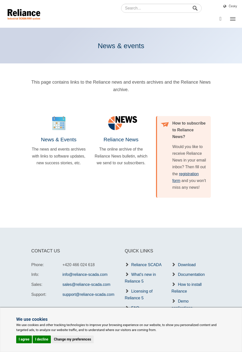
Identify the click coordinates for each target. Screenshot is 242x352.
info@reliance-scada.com (85, 274)
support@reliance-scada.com (88, 294)
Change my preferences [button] (72, 339)
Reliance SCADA (146, 265)
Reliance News (120, 139)
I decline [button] (41, 339)
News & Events (58, 139)
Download (187, 265)
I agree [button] (24, 339)
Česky (233, 6)
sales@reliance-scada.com (86, 284)
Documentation (191, 274)
